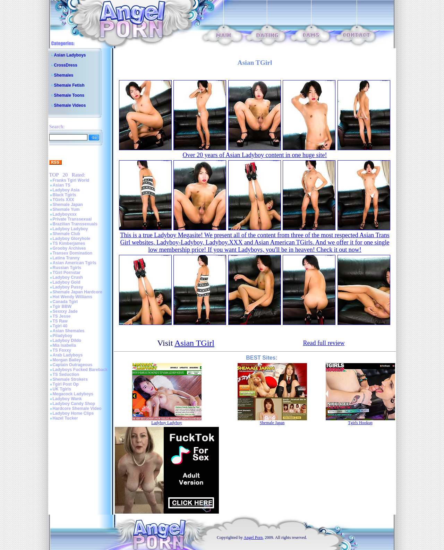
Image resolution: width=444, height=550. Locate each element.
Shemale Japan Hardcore (77, 292)
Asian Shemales (69, 330)
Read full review (323, 343)
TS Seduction (66, 374)
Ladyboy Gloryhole (72, 238)
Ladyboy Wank (67, 398)
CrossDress (65, 65)
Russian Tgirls (67, 267)
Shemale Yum (66, 209)
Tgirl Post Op (66, 384)
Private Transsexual (72, 219)
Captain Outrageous (73, 364)
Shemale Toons (69, 95)
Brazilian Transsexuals (75, 224)
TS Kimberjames (69, 243)
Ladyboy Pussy (68, 287)
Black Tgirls (64, 194)
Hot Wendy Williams (72, 296)
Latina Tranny (66, 258)
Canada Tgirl (65, 301)
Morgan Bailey (67, 360)
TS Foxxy (62, 350)
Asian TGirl (194, 342)
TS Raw (60, 321)
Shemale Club (66, 233)
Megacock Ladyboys (73, 394)
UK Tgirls (62, 389)
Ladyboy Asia (66, 190)
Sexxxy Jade (65, 311)
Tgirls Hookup (360, 422)
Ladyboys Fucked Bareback (80, 369)
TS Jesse (62, 316)
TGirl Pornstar (67, 272)
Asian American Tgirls (74, 262)
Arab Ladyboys (68, 355)
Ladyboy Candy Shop (74, 403)
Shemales (64, 75)
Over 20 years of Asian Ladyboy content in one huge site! (255, 155)
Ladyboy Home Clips (73, 413)
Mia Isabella (64, 345)
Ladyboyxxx (65, 214)
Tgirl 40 (60, 326)
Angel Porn (253, 537)
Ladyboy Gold (66, 282)
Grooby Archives (69, 248)
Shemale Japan (68, 204)
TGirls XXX (63, 199)
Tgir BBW (62, 306)
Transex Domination (73, 253)
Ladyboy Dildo (67, 340)
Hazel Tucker (65, 418)
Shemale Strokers (70, 379)
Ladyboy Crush (68, 277)
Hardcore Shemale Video (77, 408)
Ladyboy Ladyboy (70, 228)
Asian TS (61, 185)
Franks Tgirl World (71, 180)
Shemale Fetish (69, 85)
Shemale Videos (70, 105)
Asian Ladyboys (70, 55)
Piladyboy (62, 335)
